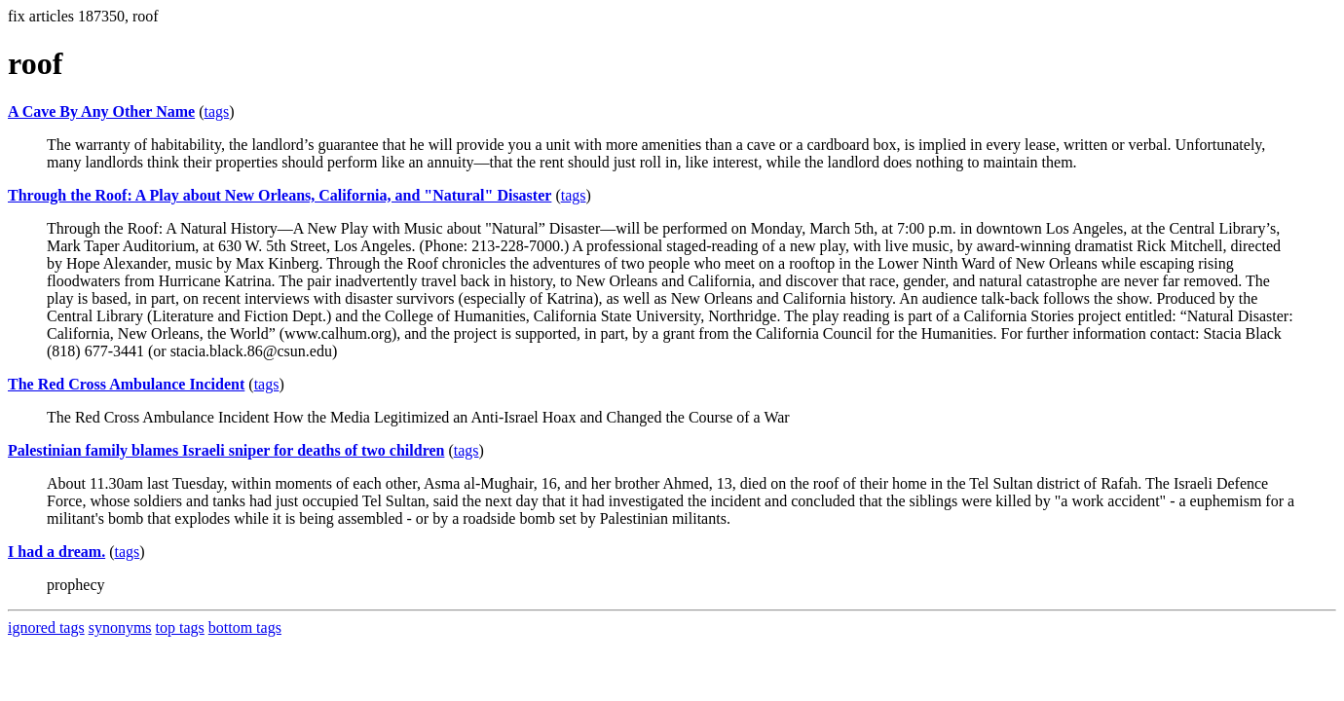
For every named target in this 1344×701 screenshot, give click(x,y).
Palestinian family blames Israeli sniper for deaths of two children (226, 450)
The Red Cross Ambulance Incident (126, 384)
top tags (180, 627)
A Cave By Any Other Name (101, 111)
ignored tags (46, 627)
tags (216, 111)
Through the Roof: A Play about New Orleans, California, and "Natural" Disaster (279, 195)
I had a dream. (56, 551)
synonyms (120, 627)
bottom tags (244, 627)
